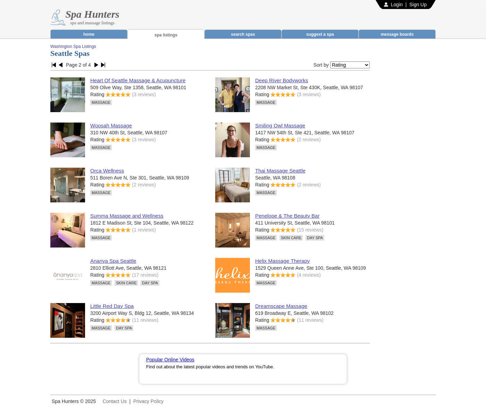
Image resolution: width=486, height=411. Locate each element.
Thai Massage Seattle (280, 171)
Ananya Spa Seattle (113, 261)
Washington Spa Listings (73, 46)
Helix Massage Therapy (282, 261)
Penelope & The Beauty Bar (287, 216)
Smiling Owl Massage (280, 125)
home (88, 34)
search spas (243, 34)
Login (397, 4)
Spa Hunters (92, 14)
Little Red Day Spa (112, 306)
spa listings (165, 35)
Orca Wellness (107, 171)
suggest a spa (320, 34)
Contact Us (115, 401)
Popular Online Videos (170, 359)
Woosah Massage (111, 125)
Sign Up (418, 4)
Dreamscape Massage (281, 306)
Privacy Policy (148, 401)
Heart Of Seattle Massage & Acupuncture (137, 80)
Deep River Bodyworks (281, 80)
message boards (397, 34)
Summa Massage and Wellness (127, 216)
